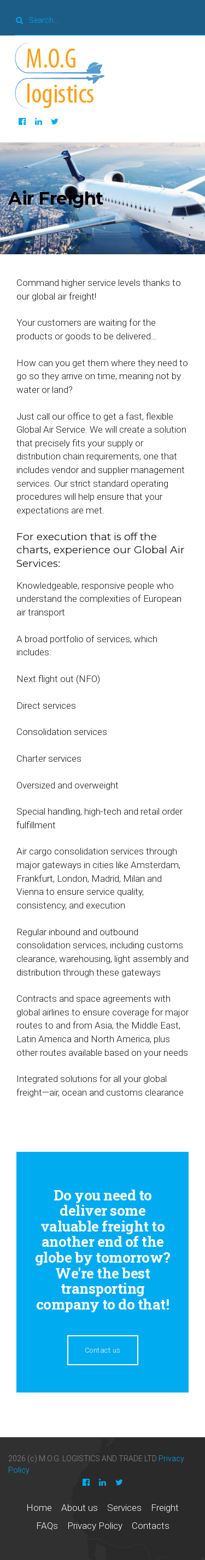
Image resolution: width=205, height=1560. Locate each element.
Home (39, 1507)
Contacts (150, 1525)
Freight (165, 1507)
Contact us (103, 1350)
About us (79, 1507)
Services (124, 1507)
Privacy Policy (94, 1525)
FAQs (47, 1525)
